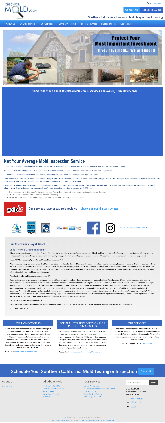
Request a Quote (151, 9)
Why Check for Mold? (51, 394)
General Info (7, 386)
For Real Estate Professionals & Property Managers (82, 325)
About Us (11, 23)
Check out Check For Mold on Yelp (134, 228)
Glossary (46, 397)
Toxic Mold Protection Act (53, 388)
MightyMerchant (108, 420)
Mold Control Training (93, 394)
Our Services (47, 23)
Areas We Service (91, 386)
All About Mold (28, 23)
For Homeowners (88, 23)
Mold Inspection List (92, 397)
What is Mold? (49, 391)
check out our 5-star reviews (99, 208)
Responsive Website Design (60, 420)
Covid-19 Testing (67, 23)
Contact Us (131, 9)
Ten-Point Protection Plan (26, 352)
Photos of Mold (109, 23)
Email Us (134, 407)
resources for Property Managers (86, 352)
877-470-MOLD (156, 3)
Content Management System (90, 420)
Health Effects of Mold (52, 386)
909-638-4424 (136, 402)
